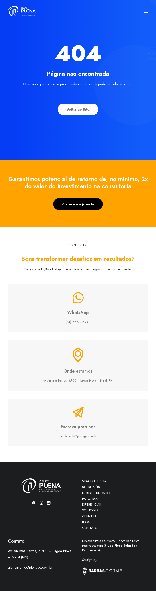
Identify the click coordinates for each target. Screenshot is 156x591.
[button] (146, 11)
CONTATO (90, 527)
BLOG (86, 522)
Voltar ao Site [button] (78, 109)
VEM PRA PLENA (94, 481)
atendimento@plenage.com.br (30, 567)
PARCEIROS (90, 498)
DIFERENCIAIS (92, 504)
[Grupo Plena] (22, 11)
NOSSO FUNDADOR (97, 493)
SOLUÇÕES (90, 510)
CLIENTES (89, 516)
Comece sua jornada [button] (78, 204)
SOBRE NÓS (91, 487)
